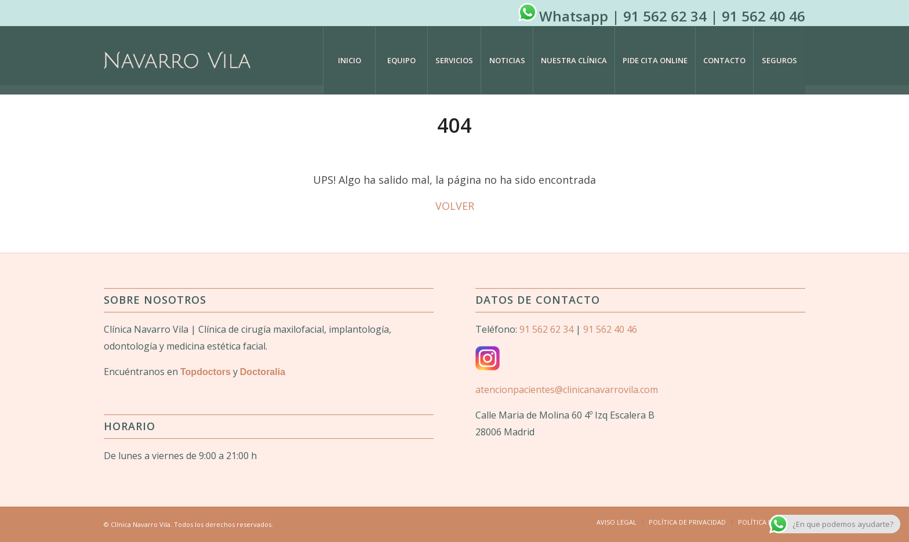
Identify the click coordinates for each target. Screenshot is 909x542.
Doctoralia (262, 372)
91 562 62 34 (665, 16)
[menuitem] (349, 60)
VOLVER (454, 206)
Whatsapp (573, 16)
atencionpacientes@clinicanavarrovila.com (566, 389)
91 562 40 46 (763, 16)
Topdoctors (205, 372)
